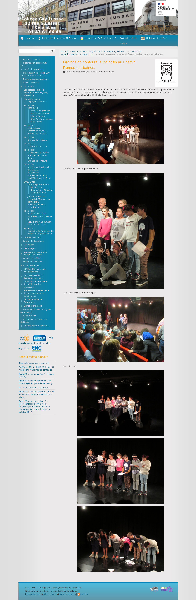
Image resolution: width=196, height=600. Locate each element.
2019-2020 (29, 150)
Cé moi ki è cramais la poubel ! (34, 363)
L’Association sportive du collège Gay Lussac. (35, 253)
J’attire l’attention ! (36, 196)
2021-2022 (29, 137)
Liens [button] (123, 44)
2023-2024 (29, 105)
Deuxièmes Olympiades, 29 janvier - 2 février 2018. (42, 190)
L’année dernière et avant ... (37, 326)
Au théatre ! (33, 173)
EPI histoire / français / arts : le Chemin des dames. (38, 155)
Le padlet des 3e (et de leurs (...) (98, 38)
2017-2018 (135, 51)
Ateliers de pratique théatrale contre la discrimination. (40, 113)
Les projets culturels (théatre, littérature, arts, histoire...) (99, 51)
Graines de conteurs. (37, 133)
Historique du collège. (154, 38)
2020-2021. (29, 144)
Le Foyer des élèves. (33, 258)
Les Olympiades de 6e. (38, 184)
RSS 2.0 (83, 594)
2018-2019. (29, 164)
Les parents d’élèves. (33, 262)
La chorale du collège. (33, 241)
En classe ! (29, 86)
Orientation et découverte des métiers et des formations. (35, 284)
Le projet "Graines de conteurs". (76, 54)
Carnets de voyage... (37, 131)
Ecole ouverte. (29, 316)
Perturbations (33, 207)
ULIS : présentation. (32, 265)
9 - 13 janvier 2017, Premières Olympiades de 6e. (39, 216)
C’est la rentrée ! (31, 82)
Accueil (64, 51)
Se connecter (32, 594)
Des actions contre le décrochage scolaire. (33, 276)
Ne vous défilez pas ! (37, 225)
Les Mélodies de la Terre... (39, 178)
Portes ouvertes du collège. (36, 79)
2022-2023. (29, 125)
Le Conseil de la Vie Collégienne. (33, 300)
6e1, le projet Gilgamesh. (39, 222)
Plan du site (48, 594)
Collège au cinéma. (33, 237)
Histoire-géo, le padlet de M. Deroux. (57, 38)
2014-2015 (29, 228)
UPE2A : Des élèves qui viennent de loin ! (35, 270)
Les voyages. (30, 248)
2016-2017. (29, 211)
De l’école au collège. (34, 69)
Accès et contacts (128, 38)
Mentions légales (66, 594)
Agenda (30, 38)
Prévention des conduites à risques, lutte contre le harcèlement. (36, 293)
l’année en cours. (32, 99)
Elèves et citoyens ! (33, 306)
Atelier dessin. (34, 128)
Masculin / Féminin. (36, 204)
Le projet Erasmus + (37, 102)
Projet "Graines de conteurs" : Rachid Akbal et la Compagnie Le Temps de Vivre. (36, 394)
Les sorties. (29, 245)
